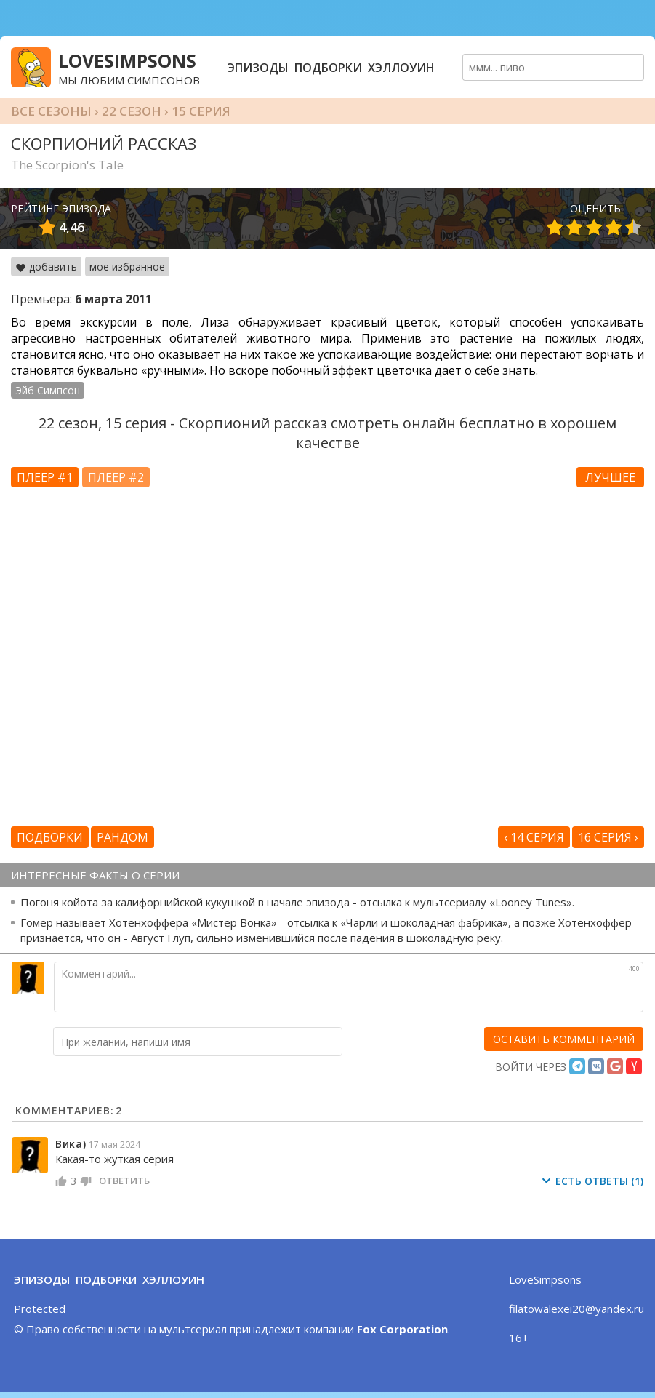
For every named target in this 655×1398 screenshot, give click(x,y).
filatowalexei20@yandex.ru (576, 1308)
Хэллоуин (401, 68)
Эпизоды (258, 68)
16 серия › (608, 837)
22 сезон (131, 111)
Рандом (122, 837)
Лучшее (610, 477)
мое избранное (127, 266)
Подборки (328, 68)
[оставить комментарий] (563, 1039)
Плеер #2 (116, 477)
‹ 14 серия (534, 837)
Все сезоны (51, 111)
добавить (46, 266)
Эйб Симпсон (47, 390)
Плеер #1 (45, 477)
